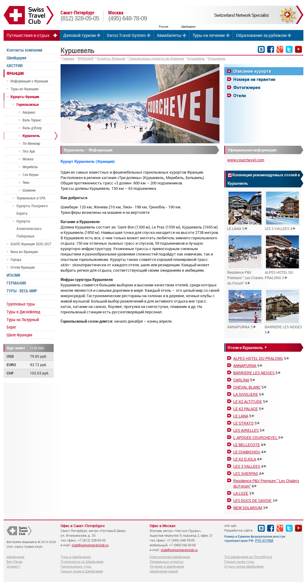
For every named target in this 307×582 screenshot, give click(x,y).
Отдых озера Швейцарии (244, 566)
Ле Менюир (31, 143)
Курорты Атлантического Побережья (28, 228)
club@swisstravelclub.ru (90, 545)
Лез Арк (28, 151)
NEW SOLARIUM (247, 507)
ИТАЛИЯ (13, 275)
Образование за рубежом (261, 35)
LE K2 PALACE (245, 408)
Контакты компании (24, 50)
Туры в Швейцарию (76, 556)
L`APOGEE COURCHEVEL (255, 437)
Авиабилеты (169, 35)
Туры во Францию (24, 88)
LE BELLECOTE (246, 444)
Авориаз (28, 112)
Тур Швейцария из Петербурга (248, 556)
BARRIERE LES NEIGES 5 (283, 312)
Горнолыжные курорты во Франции (156, 58)
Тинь (25, 182)
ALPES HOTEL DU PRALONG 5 (282, 257)
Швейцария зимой (164, 571)
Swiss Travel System (126, 35)
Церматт (13, 566)
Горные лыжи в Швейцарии (82, 571)
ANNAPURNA (244, 365)
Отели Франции (22, 267)
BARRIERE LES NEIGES (254, 372)
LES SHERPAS (245, 473)
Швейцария (16, 58)
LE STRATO (243, 423)
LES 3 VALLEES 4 (282, 210)
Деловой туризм (79, 35)
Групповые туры (21, 304)
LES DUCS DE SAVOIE (252, 500)
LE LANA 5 (245, 210)
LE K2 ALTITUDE (247, 401)
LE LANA (240, 416)
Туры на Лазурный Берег (23, 323)
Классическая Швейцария (170, 556)
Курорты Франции (24, 96)
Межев (27, 159)
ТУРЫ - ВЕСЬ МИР (22, 291)
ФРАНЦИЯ (15, 73)
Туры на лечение (208, 35)
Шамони (28, 190)
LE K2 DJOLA (244, 459)
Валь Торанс (31, 120)
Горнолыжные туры (76, 566)
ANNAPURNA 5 (245, 309)
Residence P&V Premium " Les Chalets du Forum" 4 (245, 259)
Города (15, 259)
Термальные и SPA (30, 198)
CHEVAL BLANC (247, 387)
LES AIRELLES (246, 430)
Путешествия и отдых (28, 35)
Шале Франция (19, 335)
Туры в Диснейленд (23, 312)
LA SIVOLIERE (245, 394)
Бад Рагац (15, 561)
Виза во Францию (24, 251)
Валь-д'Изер (32, 127)
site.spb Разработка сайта (238, 528)
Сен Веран (30, 174)
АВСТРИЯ (14, 65)
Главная (68, 58)
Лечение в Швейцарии (167, 566)
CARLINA (241, 380)
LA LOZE (240, 493)
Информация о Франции (29, 81)
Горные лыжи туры (239, 561)
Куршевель (31, 135)
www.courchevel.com (245, 160)
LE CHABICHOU (246, 452)
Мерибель (30, 166)
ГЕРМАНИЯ (16, 283)
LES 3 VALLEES (246, 466)
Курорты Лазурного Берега (32, 209)
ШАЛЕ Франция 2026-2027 (30, 243)
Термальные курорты (166, 561)
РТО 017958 (264, 540)
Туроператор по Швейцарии (82, 561)
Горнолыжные (27, 104)
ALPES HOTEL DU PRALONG (258, 358)
